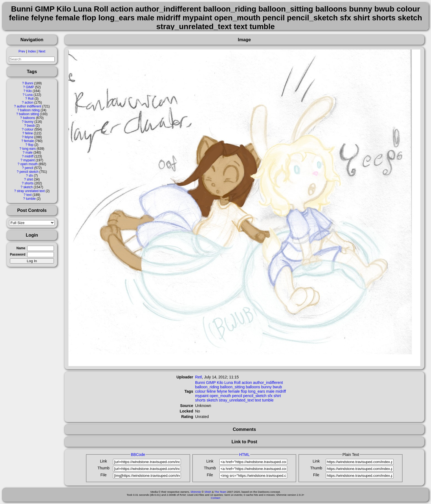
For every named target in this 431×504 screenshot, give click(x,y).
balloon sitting (29, 114)
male (29, 152)
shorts (28, 183)
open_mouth (220, 396)
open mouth (29, 164)
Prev (21, 51)
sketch (28, 187)
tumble (31, 199)
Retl (198, 377)
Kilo (29, 91)
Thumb (104, 468)
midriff (28, 156)
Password (17, 254)
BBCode (138, 454)
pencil (29, 168)
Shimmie (195, 491)
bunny (28, 122)
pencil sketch (29, 172)
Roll (31, 99)
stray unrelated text (31, 191)
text (29, 195)
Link (103, 461)
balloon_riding (207, 387)
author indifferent (29, 106)
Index (32, 51)
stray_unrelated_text (236, 400)
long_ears (256, 391)
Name (20, 248)
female (29, 141)
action (29, 102)
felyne (29, 137)
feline (29, 133)
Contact (215, 497)
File (103, 475)
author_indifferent (268, 382)
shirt (30, 179)
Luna (28, 95)
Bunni (29, 83)
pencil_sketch (255, 396)
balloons (29, 118)
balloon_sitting (232, 387)
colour (28, 129)
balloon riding (30, 110)
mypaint (29, 160)
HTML (244, 454)
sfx (31, 176)
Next (41, 51)
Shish (208, 491)
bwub (31, 126)
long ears (29, 149)
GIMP (30, 87)
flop (30, 145)
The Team (220, 491)
